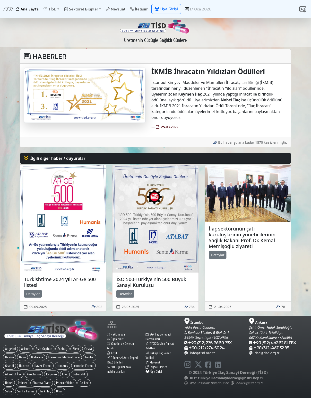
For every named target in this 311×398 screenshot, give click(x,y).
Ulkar (59, 391)
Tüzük (112, 353)
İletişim (139, 9)
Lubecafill (79, 374)
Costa (88, 349)
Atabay (62, 349)
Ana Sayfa (27, 9)
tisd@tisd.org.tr (264, 353)
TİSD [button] (49, 9)
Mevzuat (115, 9)
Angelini (10, 349)
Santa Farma (26, 391)
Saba (8, 391)
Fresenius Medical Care (64, 357)
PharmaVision (65, 383)
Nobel (9, 383)
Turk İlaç (45, 391)
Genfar (89, 357)
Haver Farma (43, 366)
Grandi (9, 366)
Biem (76, 349)
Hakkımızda (116, 334)
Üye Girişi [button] (166, 9)
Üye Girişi (154, 371)
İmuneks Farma (83, 366)
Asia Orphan (44, 349)
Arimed (25, 349)
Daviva (9, 357)
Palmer (22, 383)
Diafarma (37, 357)
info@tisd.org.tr (199, 353)
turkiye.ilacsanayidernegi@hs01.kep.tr (230, 378)
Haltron (24, 366)
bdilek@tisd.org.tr (249, 383)
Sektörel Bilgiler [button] (81, 9)
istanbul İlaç (13, 374)
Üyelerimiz (115, 339)
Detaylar (33, 294)
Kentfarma (34, 374)
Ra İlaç (84, 383)
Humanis (62, 366)
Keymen (51, 374)
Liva (65, 374)
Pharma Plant (42, 383)
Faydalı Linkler (156, 367)
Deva (22, 357)
